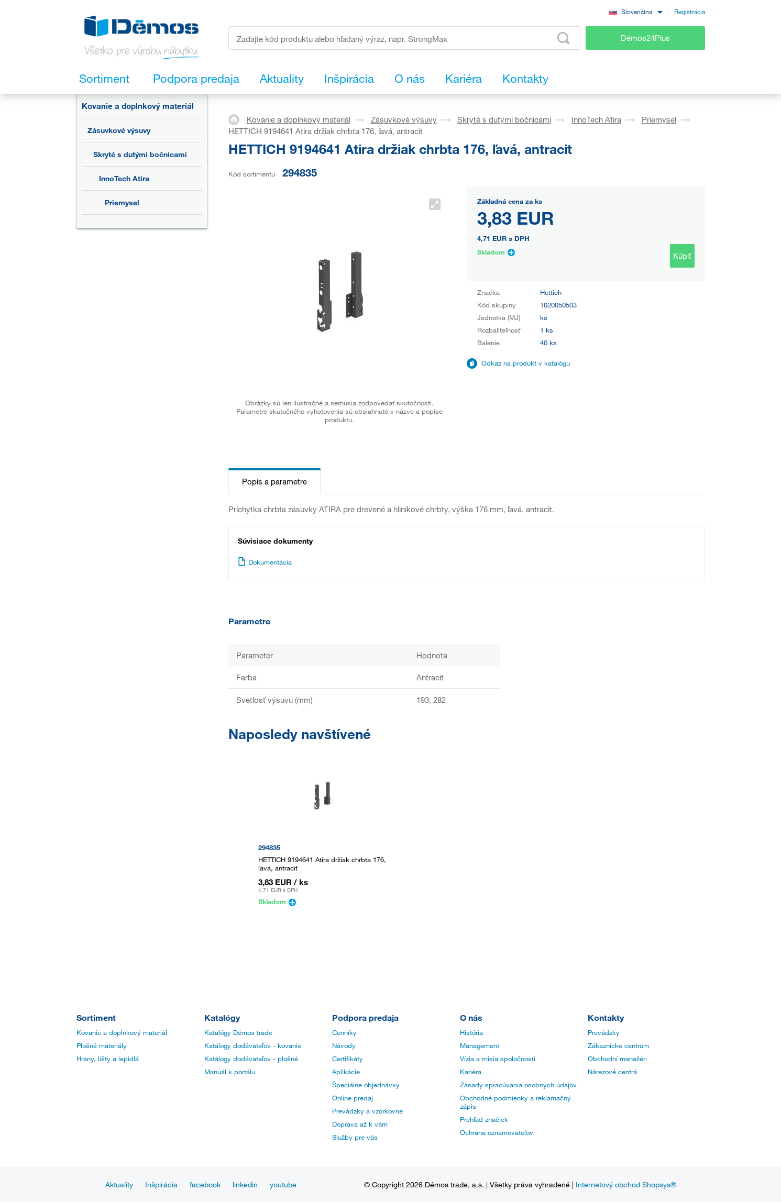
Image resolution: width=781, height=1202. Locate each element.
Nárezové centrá (612, 1071)
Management (479, 1045)
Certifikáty (347, 1058)
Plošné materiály (101, 1045)
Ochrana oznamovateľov (496, 1132)
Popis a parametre (274, 481)
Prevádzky (604, 1032)
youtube (283, 1184)
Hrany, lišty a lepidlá (107, 1058)
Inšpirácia (161, 1184)
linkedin (245, 1184)
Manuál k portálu (229, 1071)
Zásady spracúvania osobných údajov (518, 1084)
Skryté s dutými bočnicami (140, 154)
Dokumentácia (265, 562)
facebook (205, 1184)
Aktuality (119, 1184)
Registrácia (689, 11)
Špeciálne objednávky (366, 1084)
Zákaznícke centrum (618, 1045)
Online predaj (352, 1098)
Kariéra (470, 1071)
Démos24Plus (645, 37)
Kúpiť (682, 255)
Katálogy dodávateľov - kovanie (252, 1045)
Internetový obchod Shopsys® (626, 1184)
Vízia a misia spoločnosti (497, 1058)
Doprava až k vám (360, 1124)
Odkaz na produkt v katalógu (525, 363)
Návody (344, 1045)
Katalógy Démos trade (238, 1032)
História (471, 1032)
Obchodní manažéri (617, 1058)
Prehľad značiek (484, 1119)
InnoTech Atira (124, 178)
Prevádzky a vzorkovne (367, 1111)
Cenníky (344, 1032)
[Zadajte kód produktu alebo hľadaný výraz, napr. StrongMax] (404, 38)
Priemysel (122, 202)
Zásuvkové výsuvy (118, 130)
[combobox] (636, 11)
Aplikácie (346, 1071)
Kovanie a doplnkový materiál (138, 106)
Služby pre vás (355, 1137)
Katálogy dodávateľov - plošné (251, 1058)
